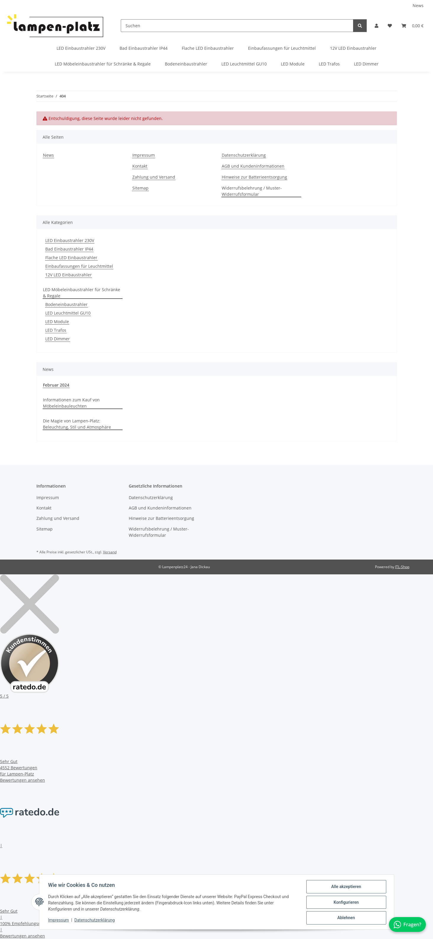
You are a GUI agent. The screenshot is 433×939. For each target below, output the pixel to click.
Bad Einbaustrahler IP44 (69, 249)
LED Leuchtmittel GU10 (68, 313)
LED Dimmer (57, 339)
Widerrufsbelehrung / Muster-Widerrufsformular (252, 191)
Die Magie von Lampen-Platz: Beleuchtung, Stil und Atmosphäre (77, 424)
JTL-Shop (402, 566)
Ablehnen (345, 918)
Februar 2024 (56, 385)
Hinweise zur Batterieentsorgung (254, 177)
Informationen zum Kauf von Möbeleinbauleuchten (71, 403)
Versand (110, 552)
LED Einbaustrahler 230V (69, 240)
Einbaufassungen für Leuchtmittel (79, 266)
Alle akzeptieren (345, 887)
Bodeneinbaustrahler (66, 304)
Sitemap (140, 188)
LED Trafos (55, 330)
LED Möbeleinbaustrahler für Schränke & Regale (81, 293)
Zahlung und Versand (153, 177)
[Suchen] (237, 25)
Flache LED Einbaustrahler (71, 257)
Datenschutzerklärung (95, 920)
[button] (376, 25)
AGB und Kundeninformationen (253, 166)
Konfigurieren (345, 902)
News (418, 5)
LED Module (57, 321)
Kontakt (139, 166)
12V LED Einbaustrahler (68, 275)
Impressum (59, 920)
